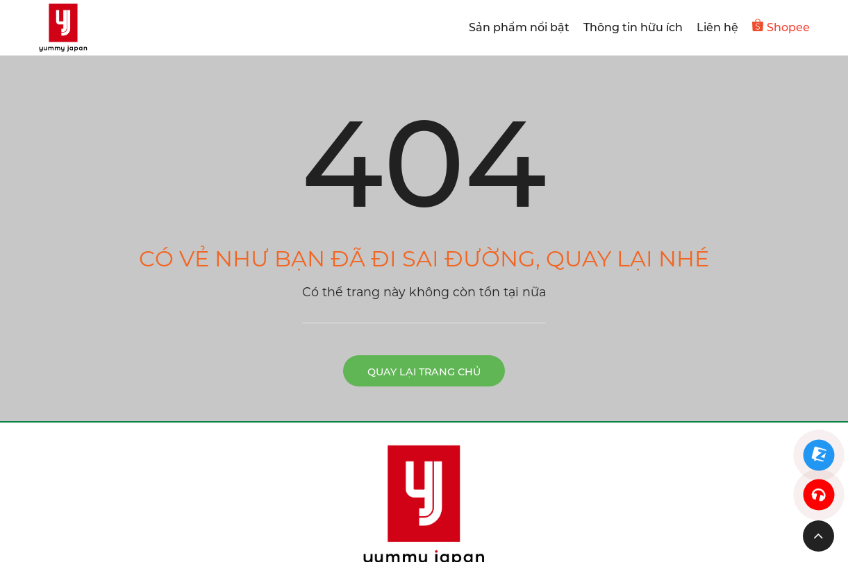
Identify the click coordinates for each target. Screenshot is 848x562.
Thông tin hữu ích (633, 27)
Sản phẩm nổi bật (519, 27)
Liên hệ (717, 27)
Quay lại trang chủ (424, 372)
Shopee (781, 26)
